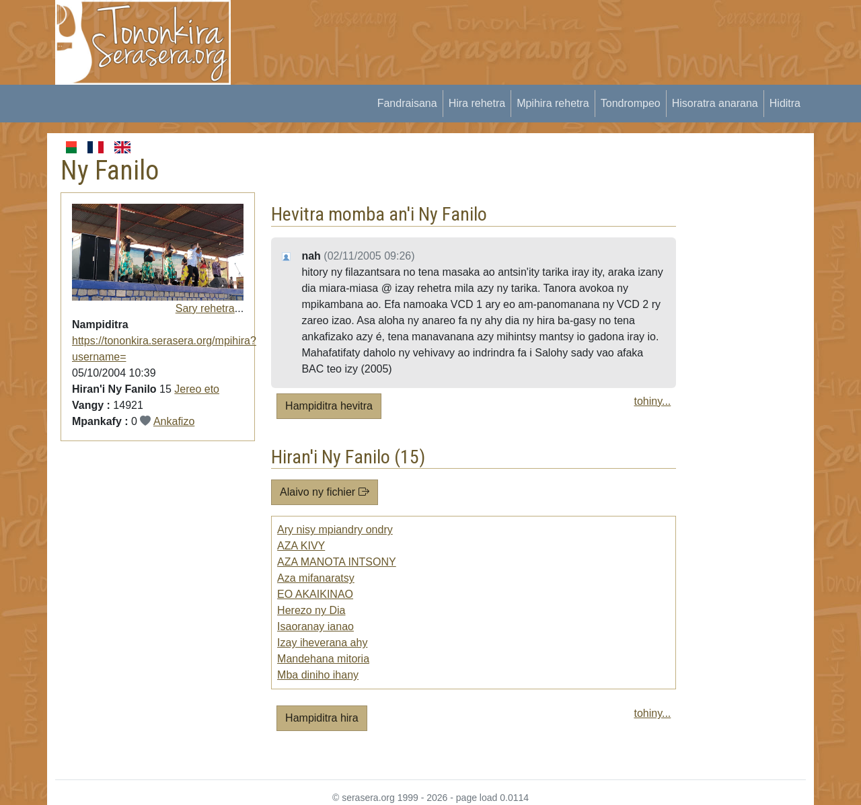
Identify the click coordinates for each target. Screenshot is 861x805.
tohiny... (652, 401)
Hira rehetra (477, 103)
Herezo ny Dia (311, 610)
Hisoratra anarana (715, 103)
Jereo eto (196, 389)
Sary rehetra (205, 308)
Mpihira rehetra (553, 103)
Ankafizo (173, 421)
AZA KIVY (301, 545)
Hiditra (785, 103)
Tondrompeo (631, 103)
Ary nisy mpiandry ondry (335, 529)
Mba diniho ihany (318, 675)
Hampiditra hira (321, 718)
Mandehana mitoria (323, 658)
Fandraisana (407, 103)
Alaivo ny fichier (324, 492)
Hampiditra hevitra (329, 406)
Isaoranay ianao (315, 626)
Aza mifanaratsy (315, 578)
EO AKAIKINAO (315, 594)
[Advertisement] (492, 30)
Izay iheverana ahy (322, 642)
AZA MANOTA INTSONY (336, 562)
